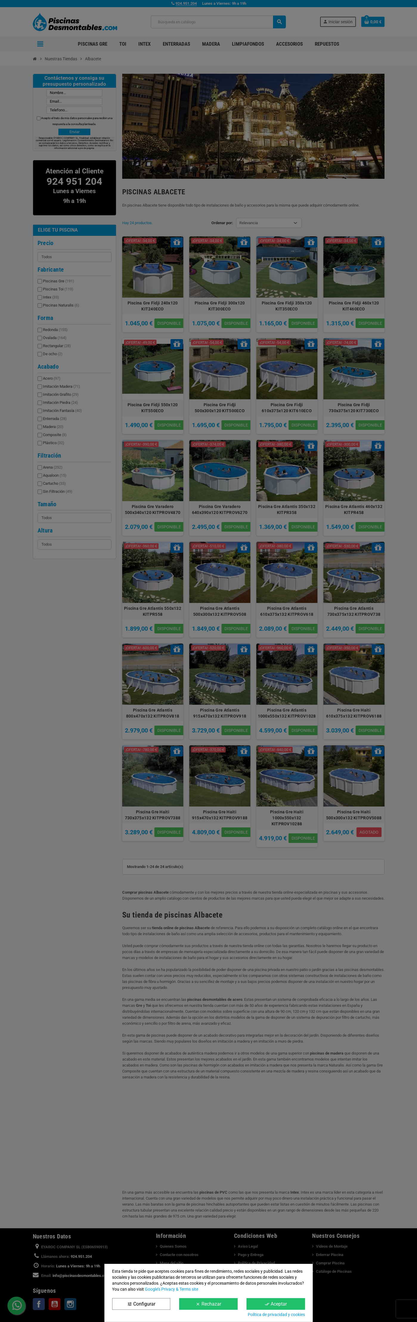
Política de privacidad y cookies (276, 1314)
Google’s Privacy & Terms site (171, 1289)
